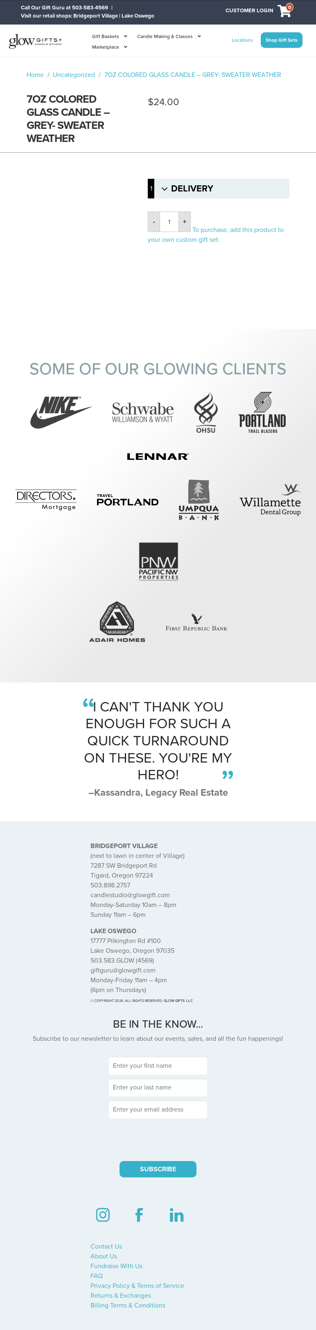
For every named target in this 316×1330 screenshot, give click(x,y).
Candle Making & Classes (165, 36)
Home (35, 75)
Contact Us (106, 1246)
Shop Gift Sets (282, 40)
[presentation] (158, 1138)
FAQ (96, 1276)
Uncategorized (74, 75)
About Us (103, 1256)
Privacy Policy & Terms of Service (137, 1286)
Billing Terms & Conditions (127, 1305)
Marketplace (105, 47)
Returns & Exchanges (120, 1296)
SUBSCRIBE (158, 1169)
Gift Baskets (105, 36)
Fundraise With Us (116, 1266)
